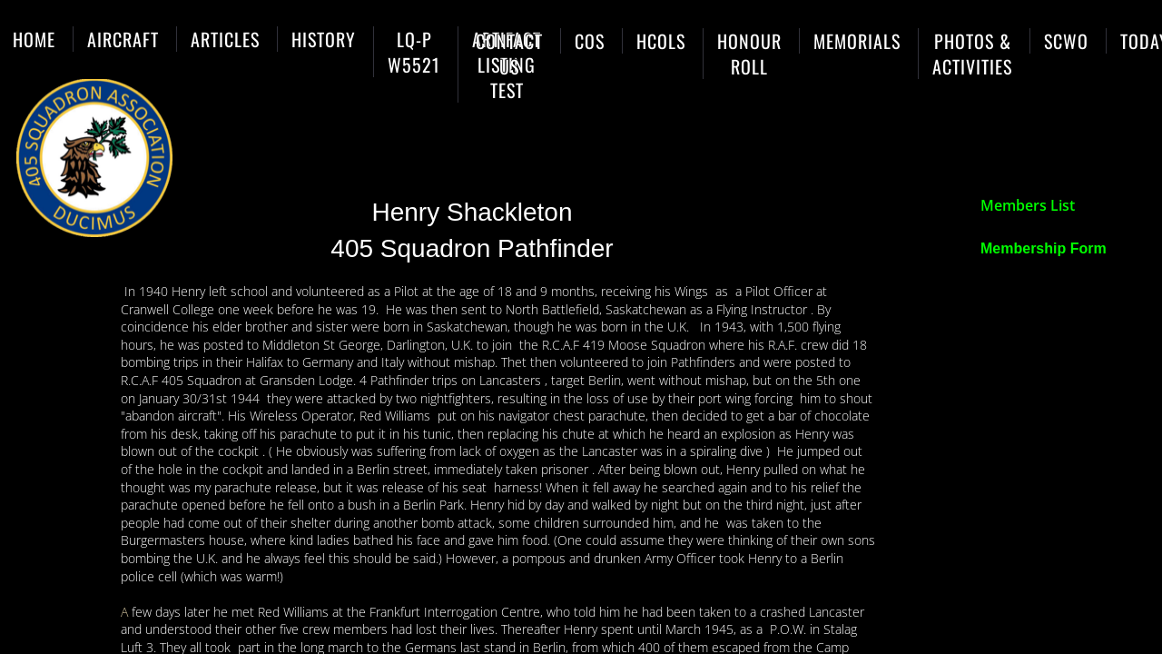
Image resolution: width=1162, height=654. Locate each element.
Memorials (857, 41)
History (323, 39)
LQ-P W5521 (414, 51)
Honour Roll (749, 53)
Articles (225, 39)
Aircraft (123, 39)
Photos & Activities (972, 53)
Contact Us (509, 53)
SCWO (1066, 41)
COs (590, 41)
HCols (660, 41)
